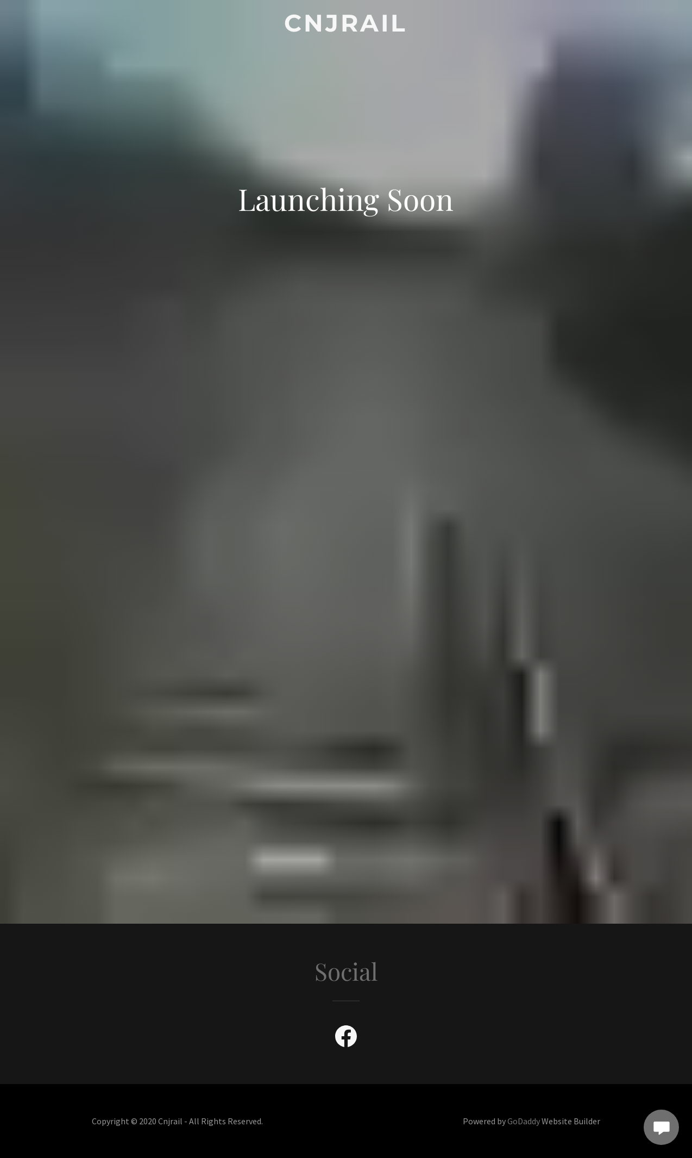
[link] (346, 28)
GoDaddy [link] (523, 1121)
